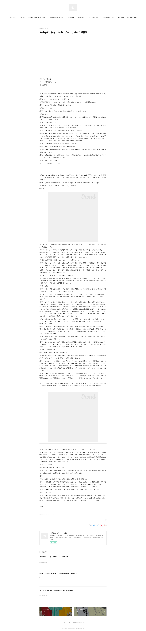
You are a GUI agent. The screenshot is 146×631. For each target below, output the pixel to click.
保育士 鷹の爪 (82, 17)
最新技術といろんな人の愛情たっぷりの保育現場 (53, 556)
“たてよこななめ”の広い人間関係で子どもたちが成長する (56, 590)
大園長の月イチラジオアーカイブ (127, 17)
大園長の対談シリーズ (56, 17)
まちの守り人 (70, 17)
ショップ (22, 17)
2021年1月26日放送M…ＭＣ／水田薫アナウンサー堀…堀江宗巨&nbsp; (57, 594)
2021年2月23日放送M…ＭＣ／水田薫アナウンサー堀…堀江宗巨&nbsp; (57, 577)
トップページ (12, 17)
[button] (12, 17)
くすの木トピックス (109, 17)
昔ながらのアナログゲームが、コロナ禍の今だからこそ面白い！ (58, 573)
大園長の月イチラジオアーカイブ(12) (47, 514)
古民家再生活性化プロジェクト (37, 17)
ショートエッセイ (94, 17)
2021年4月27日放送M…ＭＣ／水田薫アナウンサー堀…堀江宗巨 (55, 560)
